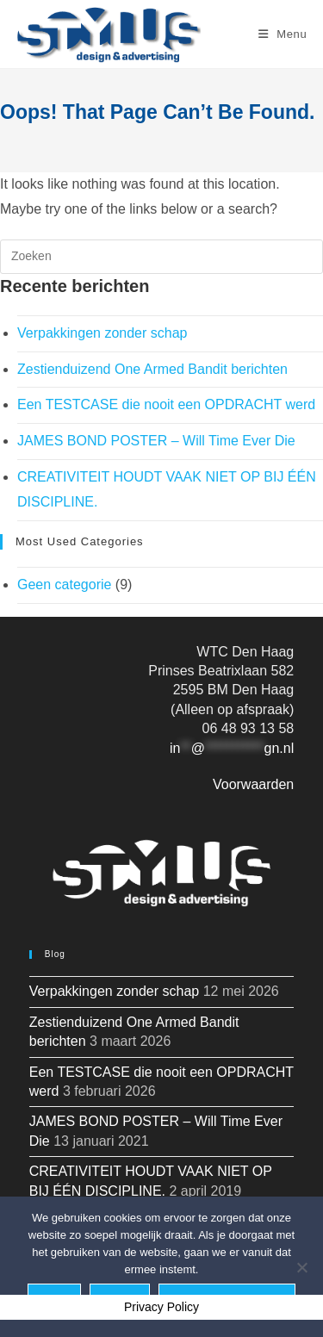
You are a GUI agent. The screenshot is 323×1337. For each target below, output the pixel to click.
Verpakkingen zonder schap (102, 333)
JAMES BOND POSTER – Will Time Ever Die (156, 440)
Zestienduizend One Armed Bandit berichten (152, 369)
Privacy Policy (161, 1307)
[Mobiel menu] (282, 34)
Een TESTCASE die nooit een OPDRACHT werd (166, 404)
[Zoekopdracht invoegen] (161, 256)
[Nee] (301, 1267)
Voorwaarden (253, 784)
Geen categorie (64, 584)
